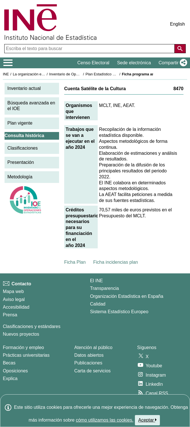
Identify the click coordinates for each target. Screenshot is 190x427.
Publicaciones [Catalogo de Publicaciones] (88, 362)
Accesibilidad (16, 307)
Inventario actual (24, 88)
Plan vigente (19, 123)
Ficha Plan (75, 262)
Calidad (97, 304)
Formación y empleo (23, 347)
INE (6, 74)
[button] (171, 63)
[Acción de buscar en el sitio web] (180, 48)
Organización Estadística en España (126, 296)
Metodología (19, 176)
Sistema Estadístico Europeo (119, 311)
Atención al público (93, 347)
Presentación (20, 162)
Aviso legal (14, 299)
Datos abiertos (89, 355)
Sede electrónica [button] (134, 62)
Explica (10, 378)
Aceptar (147, 419)
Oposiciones (15, 370)
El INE (96, 280)
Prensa (10, 314)
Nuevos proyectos (21, 334)
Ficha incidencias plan (115, 262)
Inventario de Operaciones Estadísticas (80, 74)
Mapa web (13, 291)
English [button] (177, 24)
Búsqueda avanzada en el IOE (31, 105)
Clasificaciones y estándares (31, 326)
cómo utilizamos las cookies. (104, 420)
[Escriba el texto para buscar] (90, 48)
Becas (9, 362)
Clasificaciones (22, 148)
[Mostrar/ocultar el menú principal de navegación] (8, 63)
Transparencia (104, 288)
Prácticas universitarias (26, 355)
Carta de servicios (92, 370)
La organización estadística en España (44, 74)
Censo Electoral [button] (93, 62)
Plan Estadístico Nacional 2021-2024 (115, 74)
